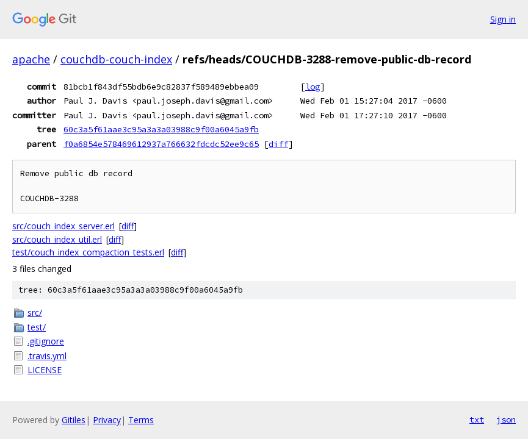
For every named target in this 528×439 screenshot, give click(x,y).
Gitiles (73, 420)
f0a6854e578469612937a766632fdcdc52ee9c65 (161, 143)
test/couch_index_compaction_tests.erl (88, 252)
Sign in (503, 19)
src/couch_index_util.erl (57, 239)
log (312, 86)
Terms (141, 420)
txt (476, 419)
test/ (36, 327)
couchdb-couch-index (116, 59)
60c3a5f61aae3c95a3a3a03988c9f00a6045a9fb (161, 129)
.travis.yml (47, 356)
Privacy (107, 420)
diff (278, 143)
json (506, 419)
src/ (34, 312)
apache (31, 59)
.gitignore (45, 341)
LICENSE (44, 370)
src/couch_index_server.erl (63, 226)
